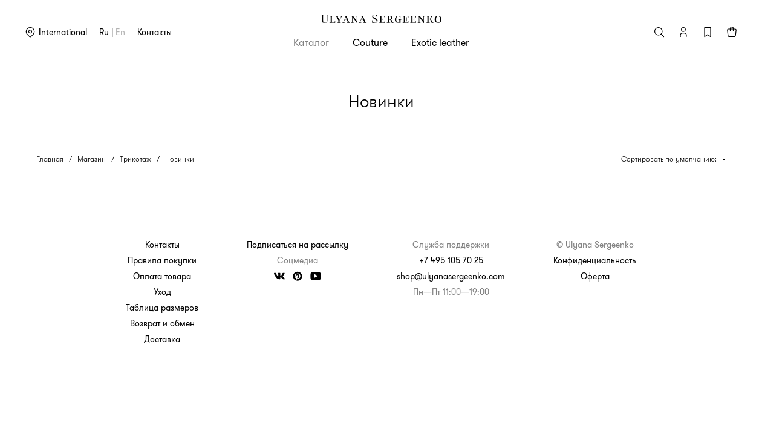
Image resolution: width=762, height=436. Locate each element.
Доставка (162, 339)
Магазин (91, 159)
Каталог (311, 42)
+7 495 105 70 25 (451, 260)
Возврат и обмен (162, 323)
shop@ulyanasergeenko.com (451, 276)
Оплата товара (162, 276)
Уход (162, 291)
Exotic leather (440, 42)
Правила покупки (162, 260)
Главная (49, 159)
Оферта (595, 276)
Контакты (154, 32)
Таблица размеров (162, 307)
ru (104, 32)
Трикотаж (135, 159)
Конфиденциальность (594, 260)
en (120, 32)
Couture (370, 42)
